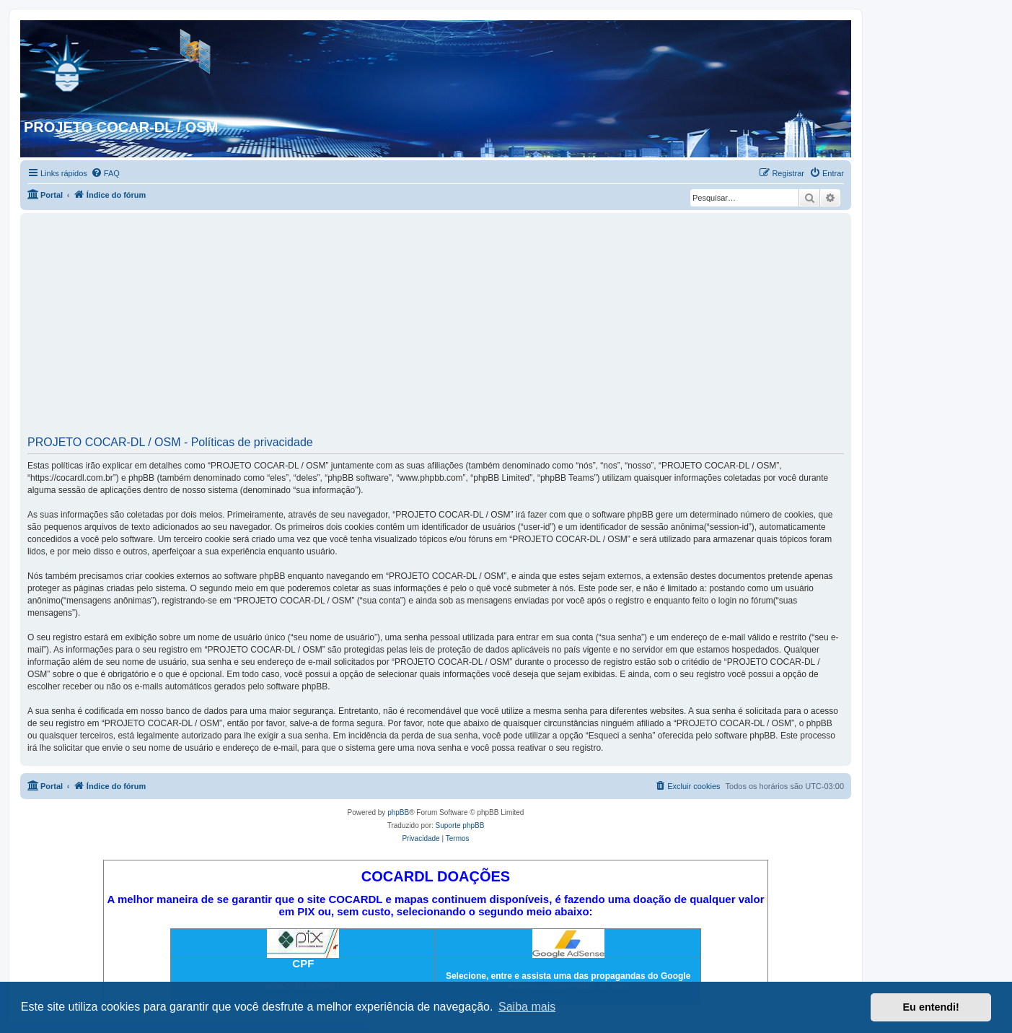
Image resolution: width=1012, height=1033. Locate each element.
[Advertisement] (435, 329)
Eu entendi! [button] (931, 1007)
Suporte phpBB (460, 825)
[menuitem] (105, 173)
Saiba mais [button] (526, 1007)
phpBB (398, 812)
